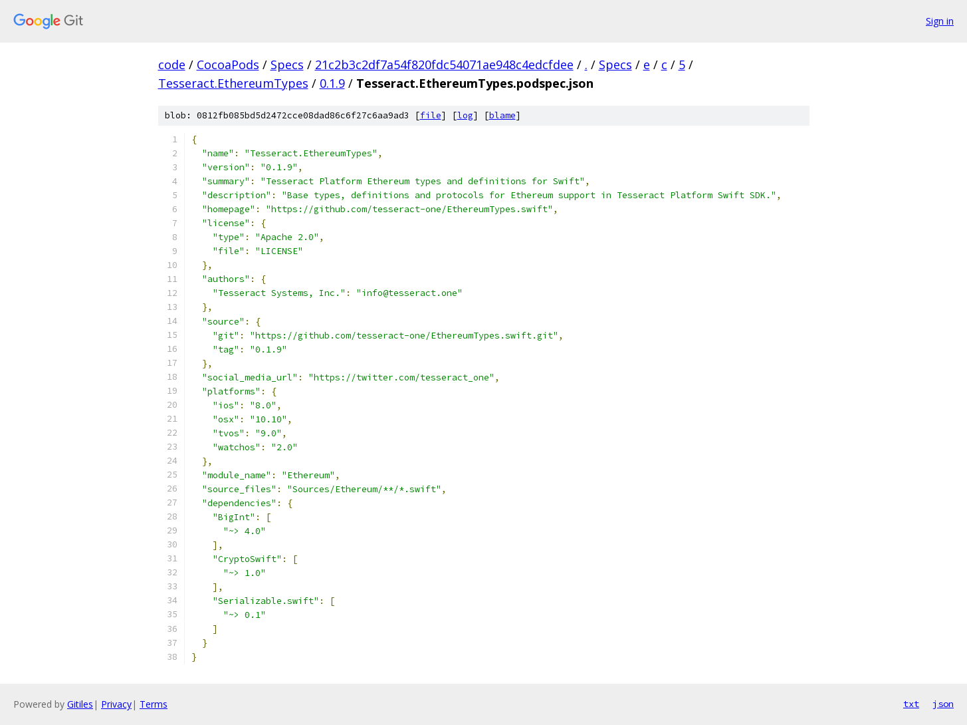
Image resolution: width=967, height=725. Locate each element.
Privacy (116, 704)
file (430, 115)
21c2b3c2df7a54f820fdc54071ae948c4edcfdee (444, 64)
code (171, 64)
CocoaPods (228, 64)
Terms (153, 704)
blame (502, 115)
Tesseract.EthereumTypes (233, 83)
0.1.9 (332, 83)
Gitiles (80, 704)
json (943, 704)
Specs (287, 64)
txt (911, 704)
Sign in (940, 21)
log (465, 115)
